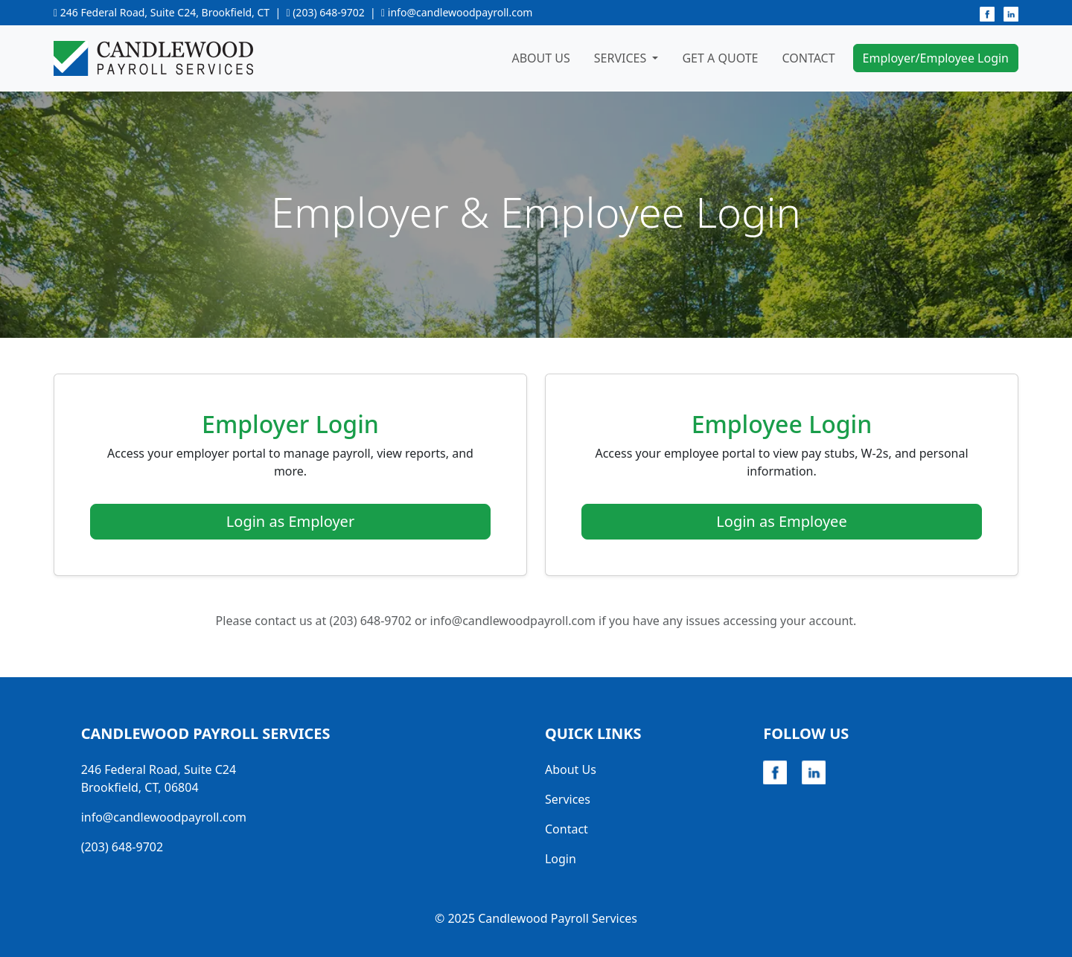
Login (560, 859)
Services (567, 799)
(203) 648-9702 (329, 12)
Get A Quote (720, 58)
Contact (808, 58)
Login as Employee (781, 521)
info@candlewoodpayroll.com (460, 12)
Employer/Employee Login (936, 58)
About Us (540, 58)
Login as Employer (290, 521)
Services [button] (622, 58)
